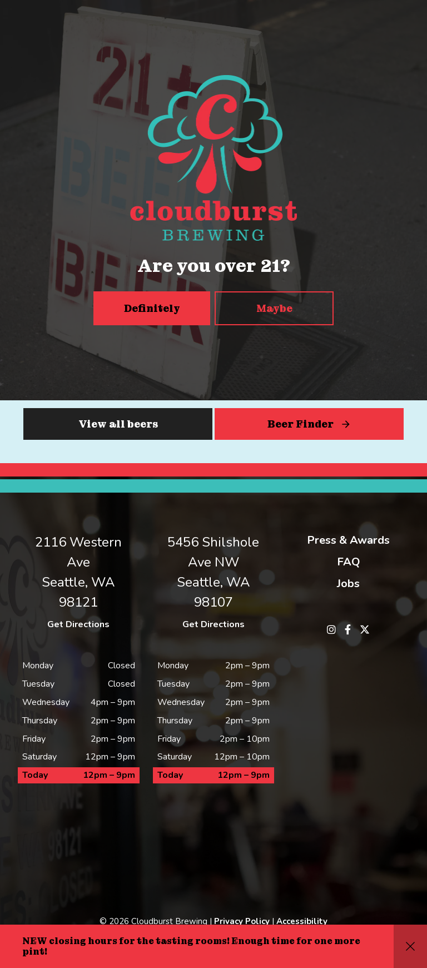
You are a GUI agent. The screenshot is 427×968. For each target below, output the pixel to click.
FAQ (348, 561)
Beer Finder (300, 424)
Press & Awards (348, 540)
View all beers (118, 424)
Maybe (274, 308)
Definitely (152, 308)
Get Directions (78, 624)
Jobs (348, 583)
